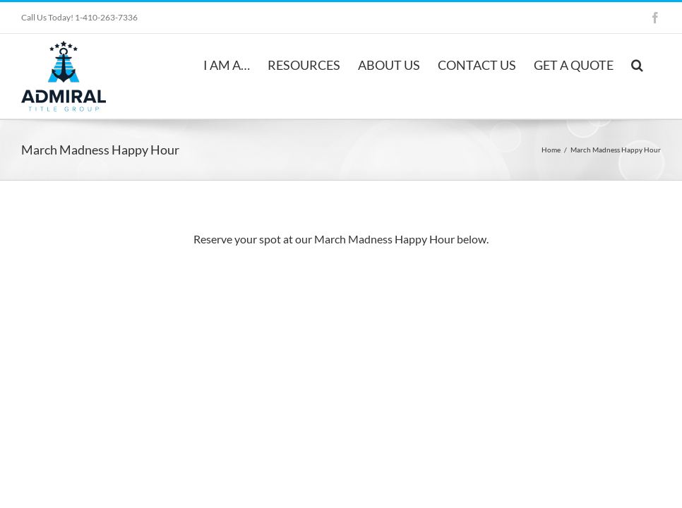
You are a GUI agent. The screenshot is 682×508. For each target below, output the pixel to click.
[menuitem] (226, 64)
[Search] (637, 64)
